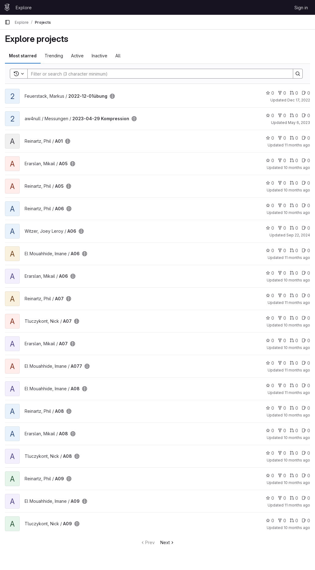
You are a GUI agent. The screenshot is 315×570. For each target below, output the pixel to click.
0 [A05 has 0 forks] (282, 160)
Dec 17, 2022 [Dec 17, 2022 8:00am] (298, 100)
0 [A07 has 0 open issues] (306, 295)
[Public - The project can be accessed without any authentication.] (112, 96)
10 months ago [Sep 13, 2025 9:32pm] (297, 347)
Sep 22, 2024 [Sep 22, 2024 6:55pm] (298, 235)
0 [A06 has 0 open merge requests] (294, 205)
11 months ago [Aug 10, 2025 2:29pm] (297, 370)
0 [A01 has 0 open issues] (306, 138)
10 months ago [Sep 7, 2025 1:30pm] (297, 482)
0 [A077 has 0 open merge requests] (294, 363)
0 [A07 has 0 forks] (282, 295)
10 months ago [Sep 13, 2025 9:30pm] (297, 280)
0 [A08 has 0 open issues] (306, 385)
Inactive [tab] (99, 55)
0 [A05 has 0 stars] (270, 160)
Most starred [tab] (23, 55)
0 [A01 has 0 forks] (282, 138)
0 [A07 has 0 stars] (270, 295)
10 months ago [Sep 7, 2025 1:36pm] (297, 415)
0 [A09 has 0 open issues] (306, 475)
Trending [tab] (54, 55)
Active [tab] (77, 55)
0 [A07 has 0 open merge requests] (294, 295)
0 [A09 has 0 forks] (282, 475)
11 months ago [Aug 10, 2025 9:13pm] (297, 505)
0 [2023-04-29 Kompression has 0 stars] (270, 115)
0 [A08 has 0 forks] (282, 385)
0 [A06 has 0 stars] (270, 205)
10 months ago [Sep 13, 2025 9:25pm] (297, 167)
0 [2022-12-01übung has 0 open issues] (306, 93)
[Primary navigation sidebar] (7, 22)
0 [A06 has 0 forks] (282, 205)
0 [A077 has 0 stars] (270, 363)
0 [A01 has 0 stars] (270, 138)
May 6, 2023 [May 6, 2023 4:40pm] (299, 122)
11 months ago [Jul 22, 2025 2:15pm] (297, 145)
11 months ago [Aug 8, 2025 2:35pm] (297, 302)
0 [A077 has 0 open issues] (306, 363)
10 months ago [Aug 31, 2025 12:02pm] (297, 460)
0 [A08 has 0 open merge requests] (294, 385)
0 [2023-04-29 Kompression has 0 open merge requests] (294, 115)
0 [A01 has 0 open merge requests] (294, 138)
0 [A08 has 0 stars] (270, 385)
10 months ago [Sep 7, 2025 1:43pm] (297, 212)
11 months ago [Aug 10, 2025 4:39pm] (297, 392)
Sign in (301, 7)
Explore (24, 7)
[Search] (157, 73)
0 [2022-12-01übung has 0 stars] (270, 93)
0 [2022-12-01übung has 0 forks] (282, 93)
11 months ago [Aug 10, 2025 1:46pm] (297, 257)
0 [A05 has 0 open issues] (306, 160)
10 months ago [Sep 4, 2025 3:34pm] (297, 527)
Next (167, 542)
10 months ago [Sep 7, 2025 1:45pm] (297, 190)
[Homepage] (7, 7)
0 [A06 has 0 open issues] (306, 205)
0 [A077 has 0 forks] (282, 363)
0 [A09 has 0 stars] (270, 475)
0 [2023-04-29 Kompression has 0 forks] (282, 115)
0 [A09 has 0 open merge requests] (294, 475)
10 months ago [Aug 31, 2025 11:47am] (297, 325)
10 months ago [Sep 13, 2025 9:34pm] (297, 437)
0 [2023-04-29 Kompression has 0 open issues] (306, 115)
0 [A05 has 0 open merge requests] (294, 160)
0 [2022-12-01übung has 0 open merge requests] (294, 93)
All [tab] (118, 55)
